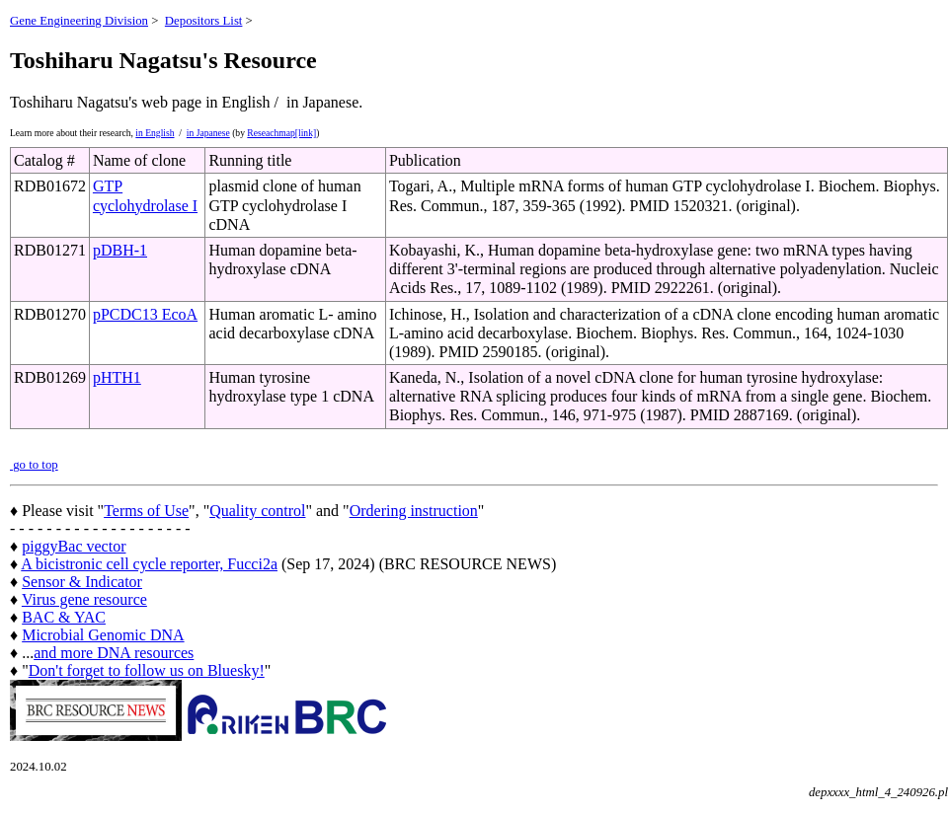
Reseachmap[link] (281, 132)
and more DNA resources (114, 652)
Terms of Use (146, 510)
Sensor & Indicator (82, 581)
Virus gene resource (84, 599)
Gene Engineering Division (79, 21)
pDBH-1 (120, 250)
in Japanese (208, 132)
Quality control (257, 510)
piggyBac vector (73, 546)
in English (154, 132)
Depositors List (204, 21)
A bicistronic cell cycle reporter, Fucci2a (149, 563)
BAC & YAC (64, 617)
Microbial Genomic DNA (103, 635)
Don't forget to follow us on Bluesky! (147, 670)
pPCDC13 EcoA (145, 314)
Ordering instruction (414, 510)
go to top (34, 465)
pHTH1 (117, 377)
